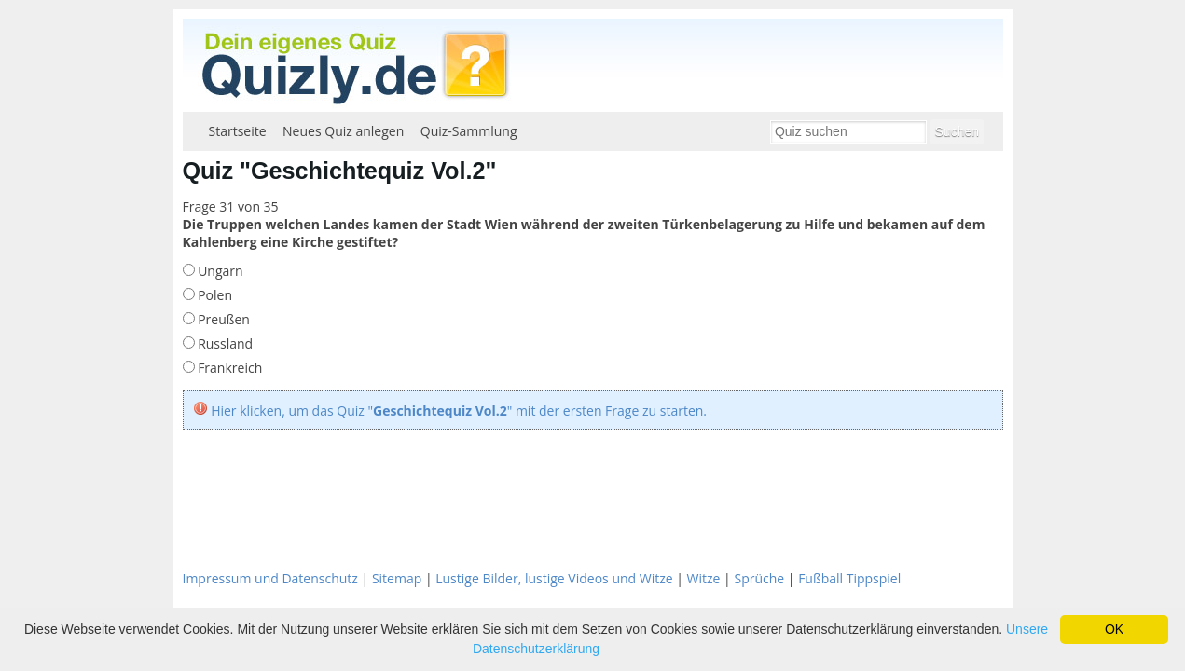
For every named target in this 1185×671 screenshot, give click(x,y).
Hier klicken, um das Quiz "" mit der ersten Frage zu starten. (459, 410)
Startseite (238, 131)
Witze (704, 578)
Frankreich (229, 368)
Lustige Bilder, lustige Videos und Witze (553, 578)
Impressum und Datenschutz (270, 578)
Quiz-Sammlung (468, 131)
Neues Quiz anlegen (343, 131)
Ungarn (219, 271)
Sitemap (396, 578)
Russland (224, 343)
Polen (213, 295)
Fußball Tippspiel (849, 578)
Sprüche (759, 578)
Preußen (222, 319)
